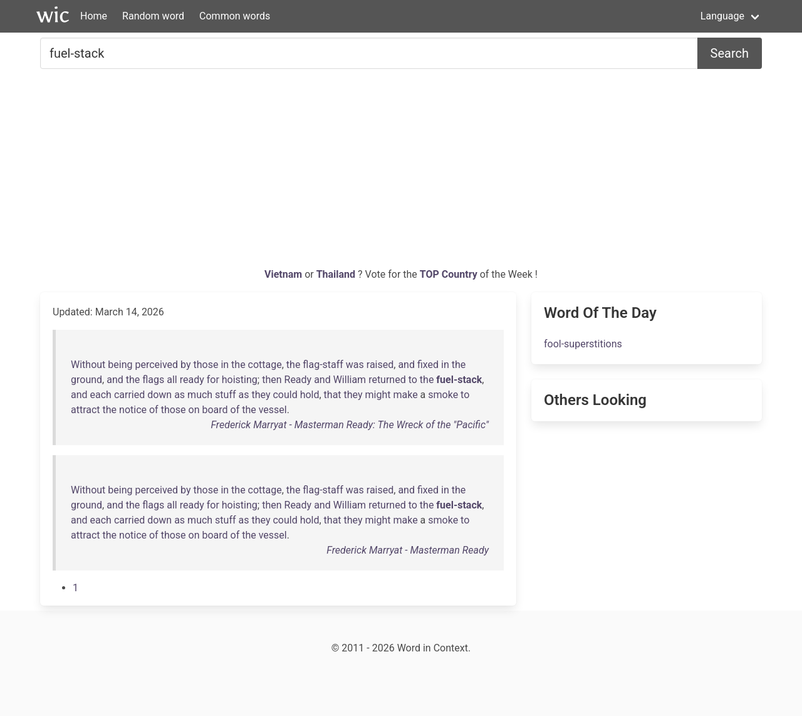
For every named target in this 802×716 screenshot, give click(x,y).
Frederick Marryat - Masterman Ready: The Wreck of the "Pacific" (350, 425)
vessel (273, 410)
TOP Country (448, 274)
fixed (428, 365)
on (194, 410)
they (260, 395)
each (101, 395)
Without (88, 365)
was (355, 365)
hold (310, 395)
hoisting (240, 380)
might (378, 395)
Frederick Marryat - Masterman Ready (407, 550)
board (214, 410)
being (120, 365)
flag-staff (323, 365)
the (238, 365)
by (185, 365)
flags (153, 380)
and (406, 365)
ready (192, 380)
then (271, 380)
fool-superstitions (583, 344)
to (413, 380)
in (225, 365)
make (405, 395)
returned (387, 380)
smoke (443, 395)
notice (133, 410)
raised (380, 365)
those (206, 365)
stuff (225, 395)
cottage (265, 365)
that (332, 395)
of (154, 410)
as (179, 395)
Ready (298, 380)
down (159, 395)
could (285, 395)
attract (85, 410)
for (213, 380)
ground (86, 380)
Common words (234, 16)
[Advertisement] (401, 173)
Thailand (337, 274)
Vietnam (284, 274)
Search (730, 53)
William (350, 380)
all (172, 380)
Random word (153, 16)
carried (129, 395)
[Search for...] (369, 53)
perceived (156, 365)
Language (722, 16)
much (199, 395)
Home (93, 16)
